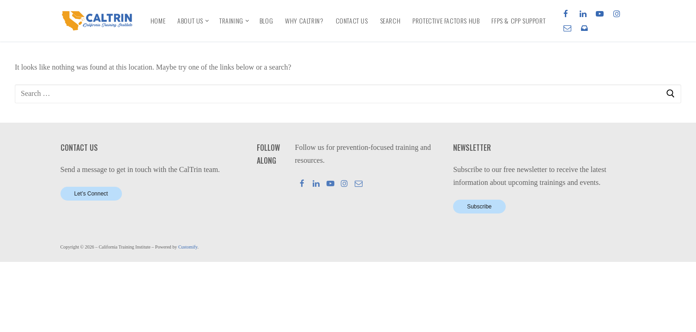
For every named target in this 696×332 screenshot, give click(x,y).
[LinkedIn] (583, 13)
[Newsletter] (584, 28)
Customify (188, 246)
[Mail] (358, 183)
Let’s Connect (91, 193)
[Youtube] (600, 13)
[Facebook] (566, 13)
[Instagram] (617, 13)
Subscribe (479, 206)
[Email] (567, 28)
